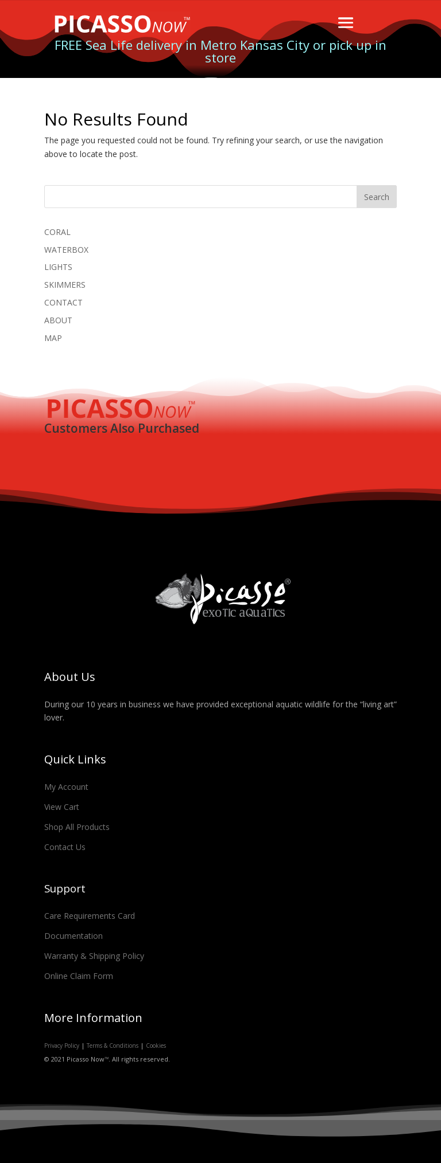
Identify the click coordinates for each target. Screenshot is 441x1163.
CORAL (57, 231)
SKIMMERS (65, 284)
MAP (53, 337)
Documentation (73, 935)
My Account (66, 786)
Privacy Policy (61, 1045)
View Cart (61, 806)
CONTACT (63, 302)
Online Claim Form (78, 975)
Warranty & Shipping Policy (94, 955)
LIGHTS (58, 266)
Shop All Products (77, 826)
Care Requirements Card (89, 915)
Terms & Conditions (112, 1045)
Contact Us (65, 846)
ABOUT (58, 320)
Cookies (156, 1045)
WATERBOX (66, 249)
